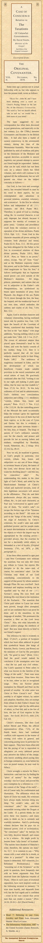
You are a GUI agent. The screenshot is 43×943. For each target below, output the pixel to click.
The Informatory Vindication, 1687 (21, 924)
